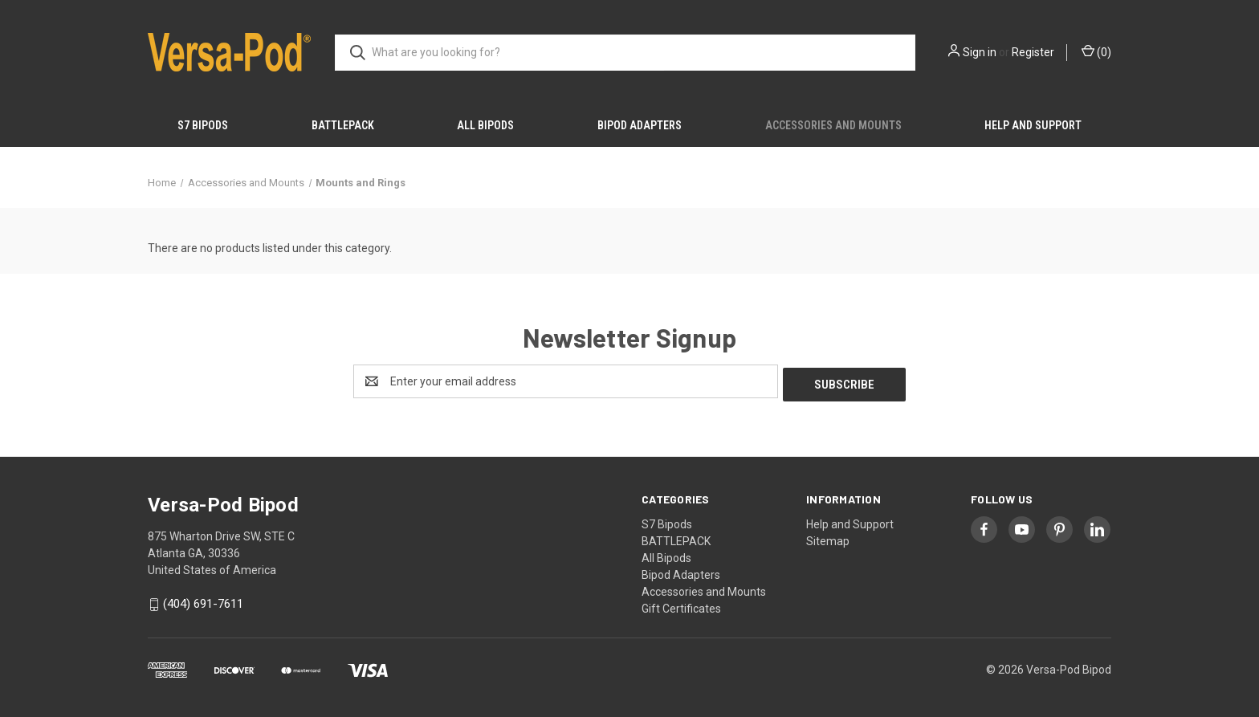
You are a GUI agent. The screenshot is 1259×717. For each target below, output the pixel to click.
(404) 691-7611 (203, 601)
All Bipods (485, 125)
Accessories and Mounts (833, 125)
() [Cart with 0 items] (1096, 51)
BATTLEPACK (343, 125)
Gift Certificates (681, 605)
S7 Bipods (202, 125)
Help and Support (1033, 125)
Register (1033, 52)
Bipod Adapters (639, 125)
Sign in (979, 52)
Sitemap (828, 538)
